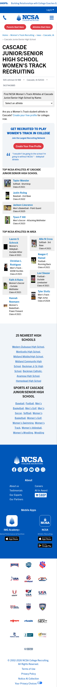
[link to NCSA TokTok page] (25, 469)
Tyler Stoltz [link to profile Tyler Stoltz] (44, 291)
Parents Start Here (15, 27)
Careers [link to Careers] (39, 485)
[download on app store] (12, 538)
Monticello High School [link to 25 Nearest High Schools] (28, 351)
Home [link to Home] (5, 35)
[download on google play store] (45, 545)
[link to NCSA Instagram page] (20, 469)
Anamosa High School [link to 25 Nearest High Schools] (28, 375)
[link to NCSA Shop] (41, 495)
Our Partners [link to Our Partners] (16, 499)
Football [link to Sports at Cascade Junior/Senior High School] (30, 403)
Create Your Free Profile (28, 146)
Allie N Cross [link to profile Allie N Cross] (46, 238)
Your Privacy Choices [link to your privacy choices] (26, 683)
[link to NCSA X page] (37, 469)
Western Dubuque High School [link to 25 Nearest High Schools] (28, 346)
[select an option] (28, 103)
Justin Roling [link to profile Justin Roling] (20, 192)
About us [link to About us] (14, 485)
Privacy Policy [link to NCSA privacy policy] (28, 673)
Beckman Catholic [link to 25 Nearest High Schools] (32, 370)
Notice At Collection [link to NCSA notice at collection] (28, 678)
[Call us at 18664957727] (4, 17)
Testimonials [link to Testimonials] (16, 490)
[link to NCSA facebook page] (14, 469)
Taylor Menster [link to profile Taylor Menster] (21, 180)
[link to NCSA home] (28, 460)
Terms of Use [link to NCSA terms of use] (28, 668)
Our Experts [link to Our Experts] (16, 494)
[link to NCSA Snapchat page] (43, 469)
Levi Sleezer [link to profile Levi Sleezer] (43, 272)
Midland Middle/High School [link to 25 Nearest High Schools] (28, 356)
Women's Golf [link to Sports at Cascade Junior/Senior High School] (34, 417)
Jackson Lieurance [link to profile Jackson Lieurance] (23, 204)
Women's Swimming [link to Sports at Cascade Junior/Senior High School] (23, 422)
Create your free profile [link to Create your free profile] (25, 115)
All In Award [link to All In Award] (41, 490)
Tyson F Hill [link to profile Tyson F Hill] (19, 216)
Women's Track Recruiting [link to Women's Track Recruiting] (22, 35)
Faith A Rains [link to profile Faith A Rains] (16, 279)
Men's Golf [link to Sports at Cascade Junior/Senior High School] (30, 408)
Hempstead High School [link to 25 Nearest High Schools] (28, 380)
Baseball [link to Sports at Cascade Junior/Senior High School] (19, 403)
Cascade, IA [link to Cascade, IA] (48, 35)
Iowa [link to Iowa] (39, 35)
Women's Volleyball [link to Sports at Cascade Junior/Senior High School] (32, 427)
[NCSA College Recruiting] (27, 17)
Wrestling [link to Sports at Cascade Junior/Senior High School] (39, 432)
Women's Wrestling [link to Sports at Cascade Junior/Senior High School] (23, 432)
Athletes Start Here (41, 27)
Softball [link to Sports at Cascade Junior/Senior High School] (27, 413)
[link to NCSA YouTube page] (31, 469)
